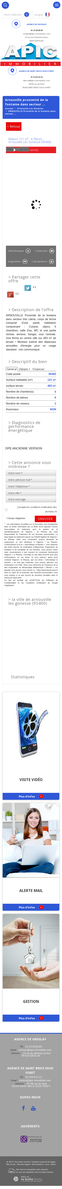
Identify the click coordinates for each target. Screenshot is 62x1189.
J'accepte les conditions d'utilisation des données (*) (37, 509)
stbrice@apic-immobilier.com (35, 1080)
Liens (47, 1164)
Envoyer (45, 519)
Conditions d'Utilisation (36, 583)
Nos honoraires (38, 1164)
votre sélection (13, 14)
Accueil (9, 108)
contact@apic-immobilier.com (34, 1049)
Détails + (24, 369)
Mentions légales (24, 1164)
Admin (53, 1164)
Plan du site (10, 1164)
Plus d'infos (31, 796)
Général (12, 369)
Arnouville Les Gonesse (30, 108)
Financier (39, 369)
